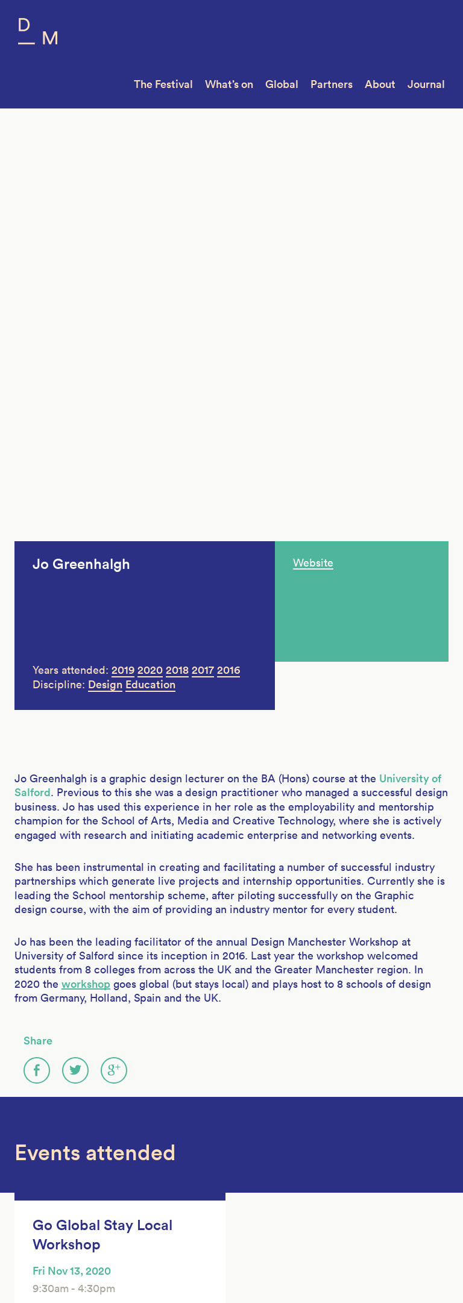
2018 (177, 221)
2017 (203, 221)
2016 (228, 221)
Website (313, 114)
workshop (85, 535)
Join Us (30, 1167)
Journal (426, 84)
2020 (150, 221)
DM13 (127, 1182)
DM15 (127, 1152)
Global (281, 84)
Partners (331, 84)
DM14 (127, 1167)
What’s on (229, 84)
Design (105, 235)
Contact (31, 1213)
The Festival (163, 84)
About (380, 84)
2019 (123, 221)
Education (150, 235)
